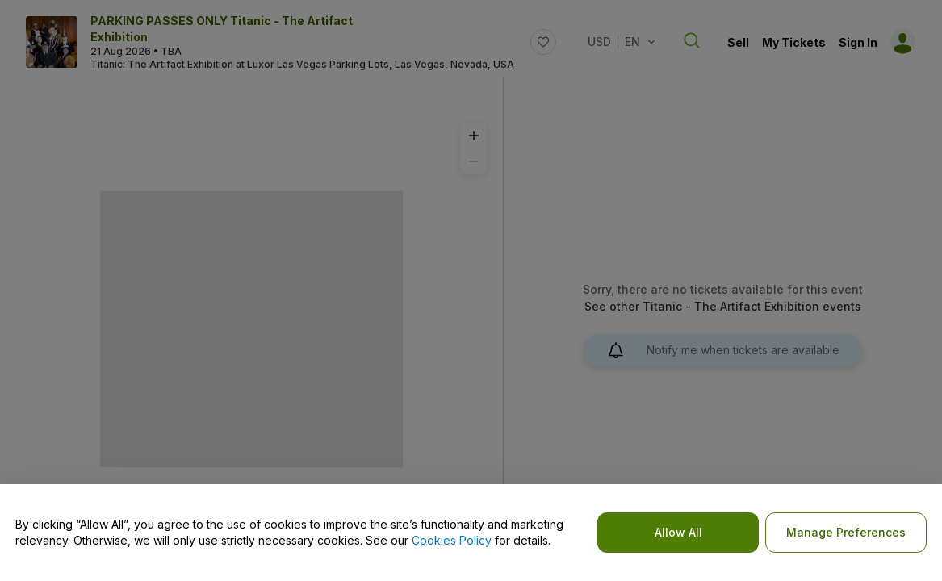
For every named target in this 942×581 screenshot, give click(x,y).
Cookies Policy (452, 540)
